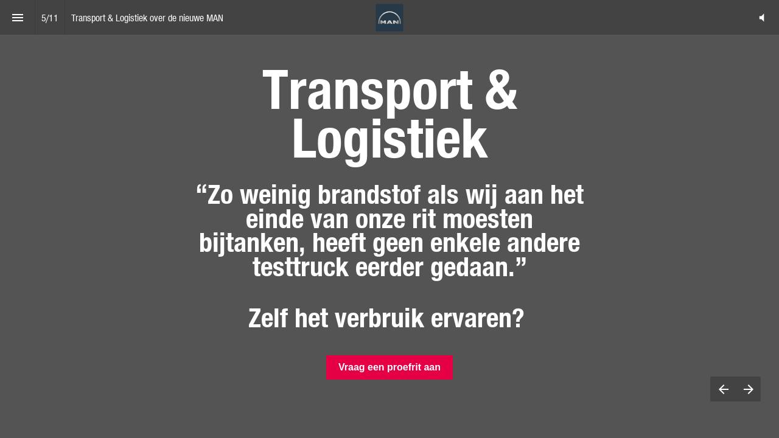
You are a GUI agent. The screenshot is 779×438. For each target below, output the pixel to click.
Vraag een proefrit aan (389, 367)
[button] (761, 17)
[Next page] (748, 389)
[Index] (17, 17)
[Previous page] (723, 389)
